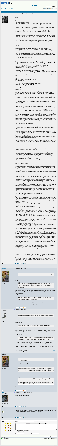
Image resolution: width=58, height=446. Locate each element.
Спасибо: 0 (54, 261)
